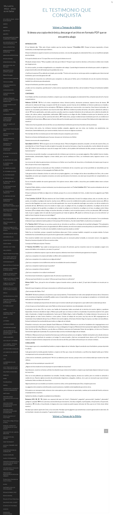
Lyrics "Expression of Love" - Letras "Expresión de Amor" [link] (10, 367)
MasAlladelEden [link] (7, 382)
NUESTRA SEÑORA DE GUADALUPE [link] (9, 450)
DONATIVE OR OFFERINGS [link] (7, 144)
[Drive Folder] (67, 471)
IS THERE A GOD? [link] (8, 306)
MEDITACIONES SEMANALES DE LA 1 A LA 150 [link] (10, 398)
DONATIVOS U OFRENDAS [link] (7, 149)
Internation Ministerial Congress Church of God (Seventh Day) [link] (9, 301)
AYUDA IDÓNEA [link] (8, 58)
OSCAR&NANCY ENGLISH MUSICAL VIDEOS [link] (11, 468)
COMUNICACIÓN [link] (8, 90)
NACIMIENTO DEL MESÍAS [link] (8, 437)
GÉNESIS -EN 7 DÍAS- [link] (9, 247)
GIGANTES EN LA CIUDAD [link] (11, 240)
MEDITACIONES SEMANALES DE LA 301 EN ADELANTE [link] (10, 411)
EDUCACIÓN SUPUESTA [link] (10, 153)
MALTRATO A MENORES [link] (10, 372)
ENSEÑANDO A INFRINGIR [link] (7, 200)
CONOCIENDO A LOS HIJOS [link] (9, 105)
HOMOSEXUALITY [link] (8, 262)
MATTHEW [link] (6, 393)
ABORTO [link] (5, 34)
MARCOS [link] (6, 375)
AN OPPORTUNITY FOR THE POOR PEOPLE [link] (10, 42)
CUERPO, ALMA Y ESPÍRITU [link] (8, 110)
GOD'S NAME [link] (7, 243)
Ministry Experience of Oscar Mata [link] (9, 416)
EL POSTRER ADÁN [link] (8, 175)
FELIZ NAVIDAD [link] (8, 219)
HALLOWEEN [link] (7, 250)
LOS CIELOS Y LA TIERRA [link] (10, 340)
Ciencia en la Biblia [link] (8, 82)
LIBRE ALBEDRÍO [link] (8, 337)
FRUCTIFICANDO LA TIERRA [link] (9, 222)
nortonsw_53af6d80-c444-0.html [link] (10, 445)
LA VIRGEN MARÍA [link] (8, 324)
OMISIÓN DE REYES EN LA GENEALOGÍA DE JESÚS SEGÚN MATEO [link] (11, 463)
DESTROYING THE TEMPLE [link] (8, 134)
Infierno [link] (5, 293)
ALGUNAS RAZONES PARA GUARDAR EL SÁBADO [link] (10, 38)
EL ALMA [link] (5, 156)
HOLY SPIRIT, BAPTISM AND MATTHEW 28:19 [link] (9, 257)
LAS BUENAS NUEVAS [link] (9, 327)
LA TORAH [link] (6, 321)
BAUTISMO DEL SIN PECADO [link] (9, 66)
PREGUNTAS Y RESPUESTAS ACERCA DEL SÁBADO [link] (11, 474)
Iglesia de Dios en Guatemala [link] (11, 265)
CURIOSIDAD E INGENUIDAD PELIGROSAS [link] (7, 119)
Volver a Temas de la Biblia (67, 27)
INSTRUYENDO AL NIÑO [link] (10, 296)
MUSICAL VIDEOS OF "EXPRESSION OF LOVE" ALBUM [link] (10, 427)
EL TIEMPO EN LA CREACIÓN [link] (8, 191)
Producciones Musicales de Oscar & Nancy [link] (10, 479)
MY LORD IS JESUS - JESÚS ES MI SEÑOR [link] (11, 19)
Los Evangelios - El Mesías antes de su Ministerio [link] (10, 344)
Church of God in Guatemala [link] (10, 78)
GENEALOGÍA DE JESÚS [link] (10, 233)
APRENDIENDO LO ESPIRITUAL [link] (9, 51)
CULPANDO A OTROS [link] (9, 114)
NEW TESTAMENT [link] (8, 442)
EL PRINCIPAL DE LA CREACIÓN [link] (9, 182)
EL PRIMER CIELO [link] (8, 178)
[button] (112, 2)
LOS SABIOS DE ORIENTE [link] (10, 352)
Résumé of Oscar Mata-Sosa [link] (11, 499)
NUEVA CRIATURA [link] (8, 455)
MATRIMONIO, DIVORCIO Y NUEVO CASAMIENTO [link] (10, 389)
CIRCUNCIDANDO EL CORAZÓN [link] (9, 85)
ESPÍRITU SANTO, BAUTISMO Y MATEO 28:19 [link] (11, 205)
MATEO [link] (5, 385)
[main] (67, 12)
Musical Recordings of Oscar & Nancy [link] (10, 421)
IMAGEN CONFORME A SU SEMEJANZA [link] (10, 269)
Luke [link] (4, 359)
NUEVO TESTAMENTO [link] (9, 458)
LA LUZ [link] (5, 317)
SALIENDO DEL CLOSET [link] (10, 502)
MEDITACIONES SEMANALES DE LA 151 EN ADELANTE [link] (10, 404)
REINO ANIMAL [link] (7, 495)
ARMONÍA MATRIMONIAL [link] (10, 55)
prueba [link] (5, 484)
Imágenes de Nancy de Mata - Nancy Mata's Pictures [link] (11, 278)
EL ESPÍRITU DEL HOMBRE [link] (8, 163)
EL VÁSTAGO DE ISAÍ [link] (9, 196)
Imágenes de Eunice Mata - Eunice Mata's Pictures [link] (10, 274)
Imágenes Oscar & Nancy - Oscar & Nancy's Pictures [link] (10, 288)
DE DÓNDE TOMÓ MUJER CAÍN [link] (11, 129)
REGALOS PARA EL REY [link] (9, 492)
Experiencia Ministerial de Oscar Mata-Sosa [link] (10, 209)
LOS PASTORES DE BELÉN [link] (10, 349)
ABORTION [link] (6, 30)
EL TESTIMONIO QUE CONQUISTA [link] (9, 187)
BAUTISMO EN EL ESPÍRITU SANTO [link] (8, 70)
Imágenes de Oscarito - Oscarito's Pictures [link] (9, 283)
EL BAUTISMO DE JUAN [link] (10, 160)
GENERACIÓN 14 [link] (8, 237)
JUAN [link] (4, 309)
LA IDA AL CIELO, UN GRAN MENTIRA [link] (9, 313)
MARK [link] (5, 378)
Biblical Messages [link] (8, 75)
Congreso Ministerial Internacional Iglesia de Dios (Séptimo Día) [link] (10, 99)
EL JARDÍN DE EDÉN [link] (9, 168)
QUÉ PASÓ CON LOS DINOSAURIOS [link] (9, 488)
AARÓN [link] (5, 27)
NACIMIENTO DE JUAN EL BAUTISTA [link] (11, 432)
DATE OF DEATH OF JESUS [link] (9, 124)
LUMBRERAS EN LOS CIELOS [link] (9, 362)
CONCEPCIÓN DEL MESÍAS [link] (9, 94)
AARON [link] (5, 24)
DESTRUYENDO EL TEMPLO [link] (8, 139)
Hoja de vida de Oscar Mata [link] (10, 253)
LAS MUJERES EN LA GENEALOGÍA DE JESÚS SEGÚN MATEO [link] (10, 332)
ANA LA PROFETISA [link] (9, 47)
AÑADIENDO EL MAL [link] (9, 62)
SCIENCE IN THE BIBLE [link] (10, 505)
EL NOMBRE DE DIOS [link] (9, 171)
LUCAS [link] (5, 355)
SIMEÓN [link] (5, 509)
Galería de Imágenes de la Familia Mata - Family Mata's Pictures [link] (10, 228)
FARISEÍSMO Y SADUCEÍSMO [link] (7, 214)
